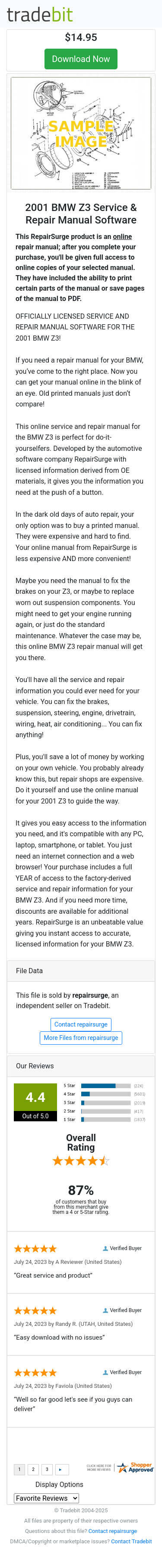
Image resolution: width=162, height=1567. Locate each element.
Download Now (81, 59)
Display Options (59, 1484)
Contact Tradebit (131, 1541)
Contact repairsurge (81, 1024)
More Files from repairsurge (81, 1037)
